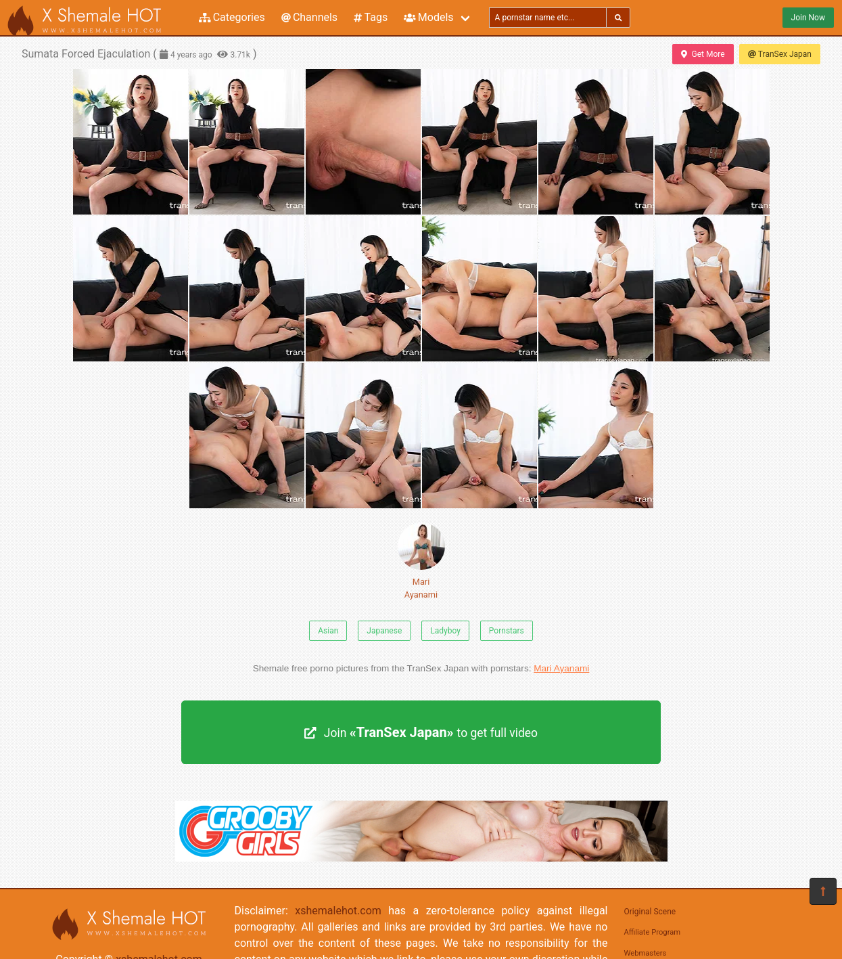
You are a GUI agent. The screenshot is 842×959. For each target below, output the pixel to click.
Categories (232, 17)
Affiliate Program (652, 932)
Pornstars (506, 630)
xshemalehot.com (338, 910)
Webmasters (645, 953)
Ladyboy (445, 630)
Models (428, 17)
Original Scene (650, 911)
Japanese (384, 630)
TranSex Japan (780, 54)
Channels (309, 17)
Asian (328, 630)
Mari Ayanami (421, 561)
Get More (702, 54)
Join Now (808, 17)
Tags (371, 17)
